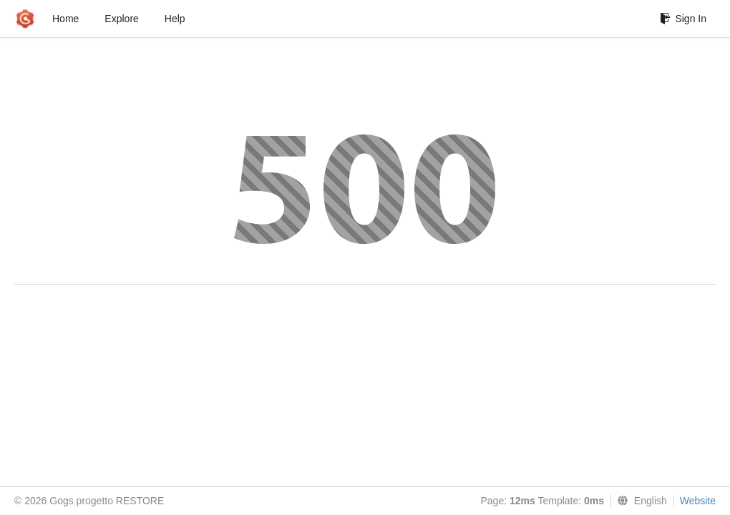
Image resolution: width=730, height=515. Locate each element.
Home (65, 18)
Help (175, 18)
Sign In (683, 18)
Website (698, 500)
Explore (121, 18)
